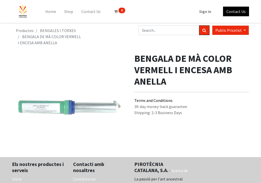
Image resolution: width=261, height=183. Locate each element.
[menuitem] (50, 11)
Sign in (205, 11)
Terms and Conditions (153, 100)
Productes (25, 30)
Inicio (17, 178)
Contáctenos (84, 178)
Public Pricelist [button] (229, 30)
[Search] (204, 30)
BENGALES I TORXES (58, 30)
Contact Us (236, 11)
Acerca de (180, 170)
